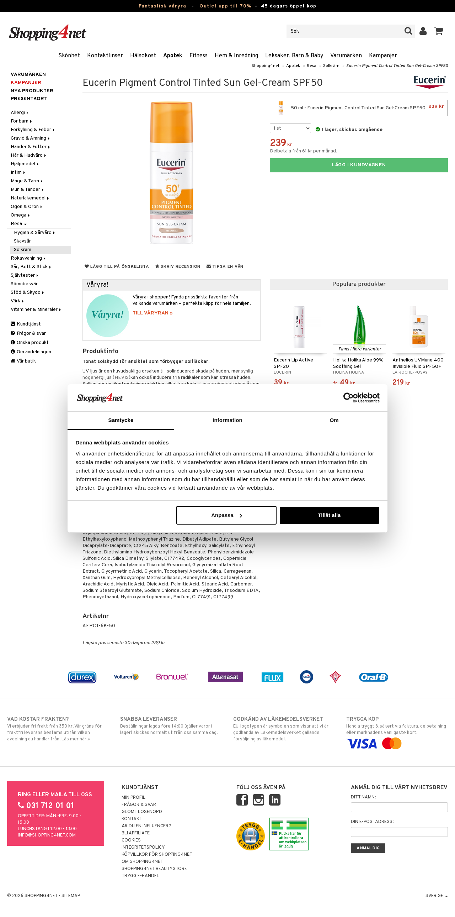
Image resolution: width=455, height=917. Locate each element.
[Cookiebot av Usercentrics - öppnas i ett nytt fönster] (348, 397)
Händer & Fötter (31, 147)
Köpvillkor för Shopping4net (157, 855)
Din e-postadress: (372, 822)
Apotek (172, 55)
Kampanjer (383, 55)
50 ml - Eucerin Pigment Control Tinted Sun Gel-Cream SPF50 (359, 108)
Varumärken (346, 55)
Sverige (436, 896)
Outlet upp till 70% (225, 6)
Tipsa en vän (225, 267)
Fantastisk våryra (162, 6)
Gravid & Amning (31, 138)
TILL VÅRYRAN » (153, 313)
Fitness (198, 55)
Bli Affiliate (136, 833)
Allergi (20, 113)
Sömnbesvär (24, 284)
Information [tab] (227, 420)
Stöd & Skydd (28, 293)
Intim (18, 173)
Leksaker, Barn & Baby (294, 55)
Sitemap (70, 896)
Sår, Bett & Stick (31, 267)
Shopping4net (265, 66)
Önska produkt (30, 343)
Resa (311, 66)
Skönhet (69, 55)
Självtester (25, 275)
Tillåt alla (329, 515)
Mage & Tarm (27, 181)
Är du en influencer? (146, 826)
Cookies (131, 840)
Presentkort (29, 99)
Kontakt (132, 819)
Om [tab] (334, 420)
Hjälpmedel (25, 164)
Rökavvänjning (29, 258)
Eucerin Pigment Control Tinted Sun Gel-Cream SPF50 (397, 66)
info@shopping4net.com (47, 835)
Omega (21, 215)
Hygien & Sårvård (35, 233)
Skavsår (22, 241)
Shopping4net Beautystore (154, 869)
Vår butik (23, 361)
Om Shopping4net (142, 862)
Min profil (133, 798)
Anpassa (226, 515)
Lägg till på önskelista (117, 267)
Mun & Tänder (28, 190)
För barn (22, 121)
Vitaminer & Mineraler (36, 310)
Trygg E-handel (140, 876)
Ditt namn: (363, 797)
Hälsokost (143, 55)
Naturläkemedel (30, 198)
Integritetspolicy (143, 847)
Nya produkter (32, 91)
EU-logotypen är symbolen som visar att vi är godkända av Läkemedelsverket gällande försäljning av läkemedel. (284, 729)
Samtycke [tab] (121, 420)
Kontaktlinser (105, 55)
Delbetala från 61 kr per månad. (303, 151)
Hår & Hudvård (29, 155)
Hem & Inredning (236, 55)
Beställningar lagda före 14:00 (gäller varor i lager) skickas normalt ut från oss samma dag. (171, 726)
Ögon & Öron (27, 207)
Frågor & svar (28, 333)
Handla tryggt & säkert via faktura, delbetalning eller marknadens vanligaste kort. (397, 731)
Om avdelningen (31, 352)
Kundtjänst (26, 324)
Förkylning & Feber (33, 130)
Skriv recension (177, 267)
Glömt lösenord (142, 812)
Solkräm (331, 66)
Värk (18, 301)
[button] (439, 31)
